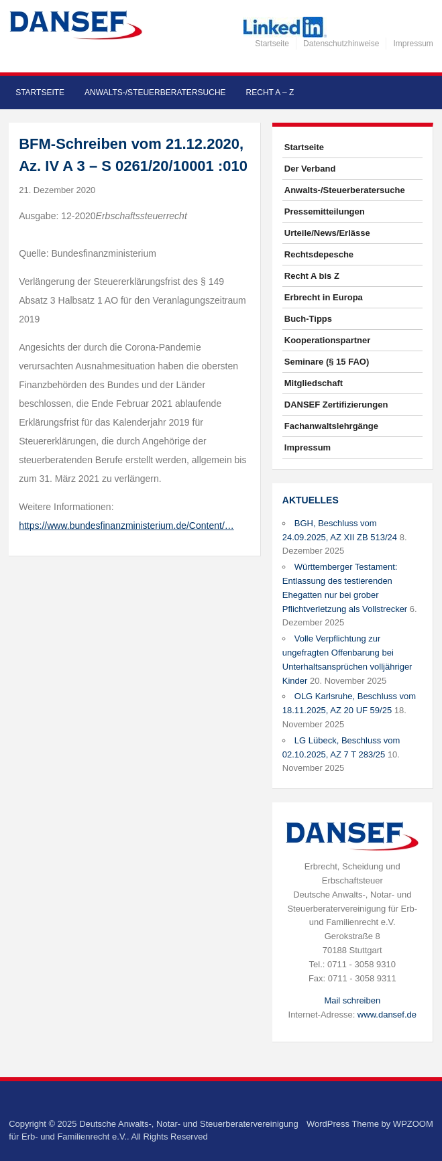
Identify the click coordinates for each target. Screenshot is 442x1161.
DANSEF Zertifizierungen (336, 405)
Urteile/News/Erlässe (327, 233)
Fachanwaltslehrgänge (331, 426)
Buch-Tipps (308, 319)
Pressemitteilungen (324, 211)
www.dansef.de (387, 1015)
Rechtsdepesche (318, 254)
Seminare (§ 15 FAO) (326, 362)
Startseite (272, 43)
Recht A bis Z (311, 276)
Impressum (413, 43)
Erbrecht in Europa (323, 297)
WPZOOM (413, 1124)
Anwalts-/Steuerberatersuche (155, 92)
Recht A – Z (270, 92)
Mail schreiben (352, 1000)
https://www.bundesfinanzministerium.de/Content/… (126, 525)
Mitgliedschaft (313, 383)
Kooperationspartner (327, 340)
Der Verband (310, 169)
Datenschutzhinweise (341, 43)
